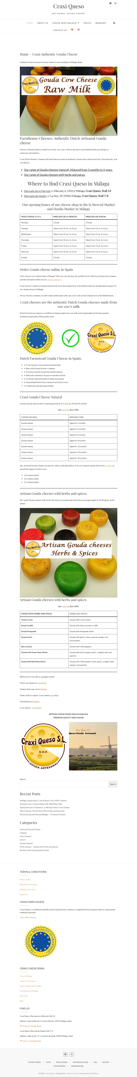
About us (42, 23)
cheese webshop (54, 279)
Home (30, 23)
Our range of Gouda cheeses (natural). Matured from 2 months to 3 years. (68, 169)
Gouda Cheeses (26, 843)
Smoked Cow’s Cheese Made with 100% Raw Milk (41, 804)
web (52, 695)
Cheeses (23, 833)
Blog (21, 1001)
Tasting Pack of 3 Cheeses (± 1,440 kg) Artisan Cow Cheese (44, 807)
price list (65, 410)
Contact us (60, 30)
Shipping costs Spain (28, 889)
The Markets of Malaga (29, 991)
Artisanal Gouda (80, 1062)
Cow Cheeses (25, 836)
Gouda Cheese (34, 1062)
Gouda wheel (60, 1066)
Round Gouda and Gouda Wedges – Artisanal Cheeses (43, 814)
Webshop (100, 23)
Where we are (77, 1066)
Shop (48, 1062)
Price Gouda (61, 1062)
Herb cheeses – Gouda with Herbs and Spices (39, 847)
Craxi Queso (68, 6)
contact (108, 465)
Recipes (105, 1062)
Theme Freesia (72, 1073)
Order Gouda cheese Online (31, 986)
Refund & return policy (28, 884)
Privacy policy (25, 879)
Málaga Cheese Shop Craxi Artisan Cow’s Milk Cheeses (43, 800)
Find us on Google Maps (31, 1026)
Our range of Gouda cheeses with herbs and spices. (54, 174)
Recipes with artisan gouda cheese (34, 850)
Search (23, 779)
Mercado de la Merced (37, 191)
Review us (24, 894)
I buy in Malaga (26, 976)
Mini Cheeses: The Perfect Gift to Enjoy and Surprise (42, 811)
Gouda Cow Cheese (27, 981)
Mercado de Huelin (35, 195)
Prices (87, 23)
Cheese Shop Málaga (64, 23)
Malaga (43, 689)
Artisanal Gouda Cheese (30, 829)
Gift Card (23, 996)
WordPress (94, 1073)
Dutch (22, 840)
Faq (95, 1062)
